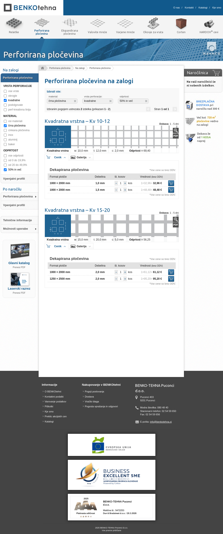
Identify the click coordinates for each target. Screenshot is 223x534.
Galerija (82, 157)
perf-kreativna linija (19, 109)
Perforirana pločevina (59, 68)
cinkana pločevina (18, 130)
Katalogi (202, 7)
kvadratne (14, 100)
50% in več (14, 169)
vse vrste (13, 91)
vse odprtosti (15, 155)
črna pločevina (16, 125)
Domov (42, 68)
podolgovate (15, 104)
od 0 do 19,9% (16, 160)
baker (11, 144)
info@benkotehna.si (161, 421)
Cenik (58, 157)
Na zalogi (80, 68)
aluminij (12, 139)
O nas (176, 7)
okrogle (12, 95)
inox (10, 135)
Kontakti (189, 7)
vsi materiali (15, 121)
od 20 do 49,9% (17, 165)
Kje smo (216, 7)
